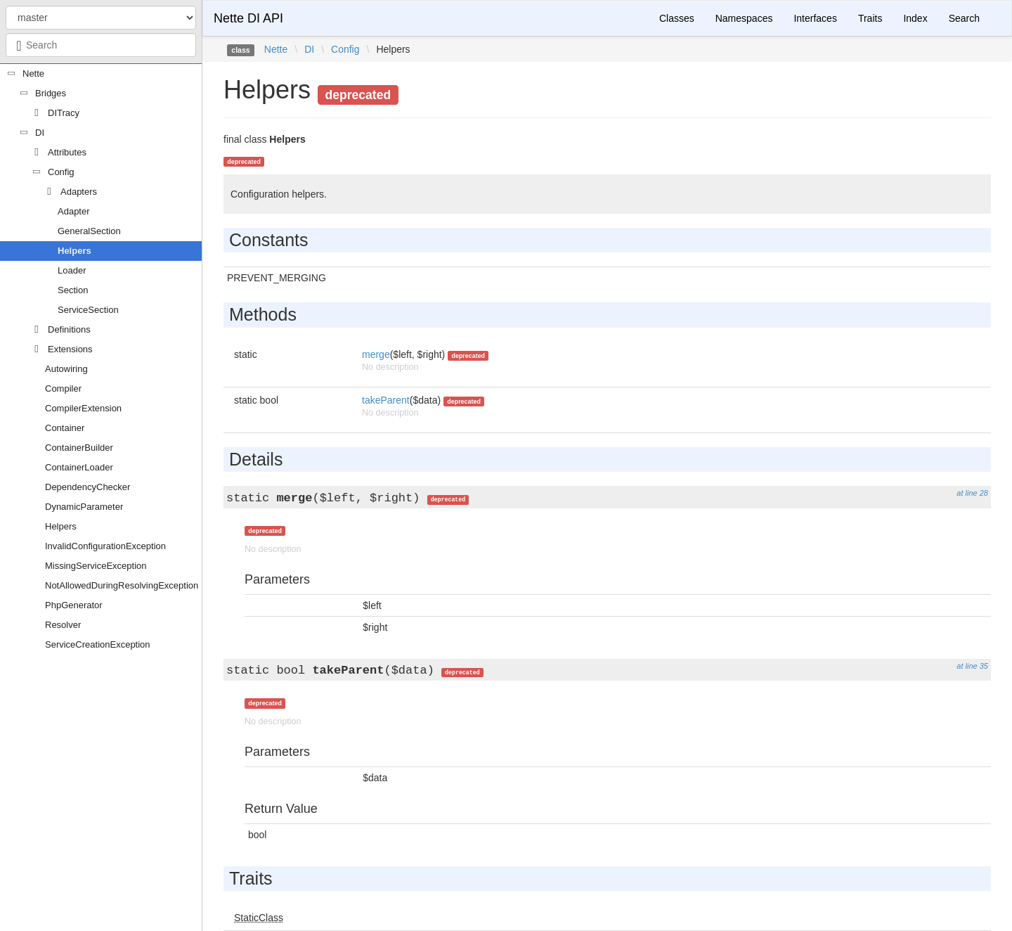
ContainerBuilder (79, 447)
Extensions (70, 349)
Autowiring (66, 369)
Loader (72, 270)
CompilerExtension (83, 408)
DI (39, 132)
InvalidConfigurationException (105, 546)
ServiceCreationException (97, 644)
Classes (676, 18)
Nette (33, 73)
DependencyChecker (87, 487)
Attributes (67, 152)
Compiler (63, 388)
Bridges (50, 93)
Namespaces (744, 18)
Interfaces (814, 18)
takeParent (386, 400)
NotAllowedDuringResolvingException (121, 585)
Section (73, 290)
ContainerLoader (79, 467)
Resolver (63, 624)
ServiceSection (88, 309)
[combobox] (101, 45)
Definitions (69, 329)
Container (64, 428)
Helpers (74, 250)
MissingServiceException (96, 565)
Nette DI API (248, 18)
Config (61, 172)
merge (376, 354)
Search (964, 18)
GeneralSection (89, 231)
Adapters (78, 191)
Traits (870, 18)
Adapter (74, 211)
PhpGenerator (74, 605)
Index (915, 18)
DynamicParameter (84, 506)
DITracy (63, 113)
